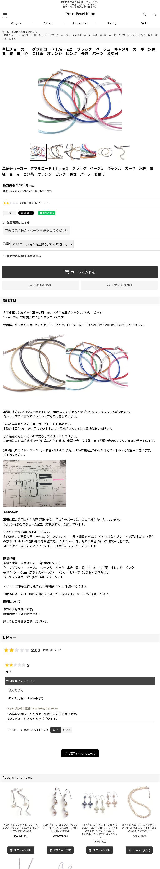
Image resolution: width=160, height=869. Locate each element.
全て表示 (80, 753)
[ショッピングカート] (154, 14)
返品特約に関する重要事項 (22, 256)
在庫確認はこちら (16, 222)
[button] (5, 15)
